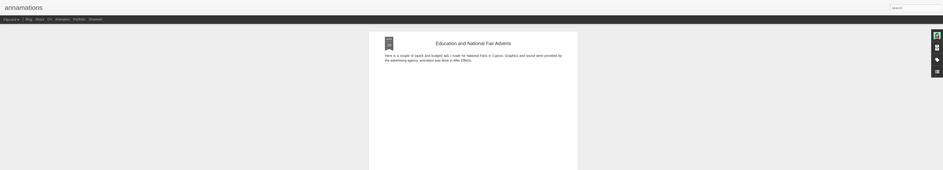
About (39, 19)
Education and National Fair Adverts (473, 35)
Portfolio (79, 19)
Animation (62, 19)
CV (49, 19)
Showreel (95, 19)
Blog (28, 19)
